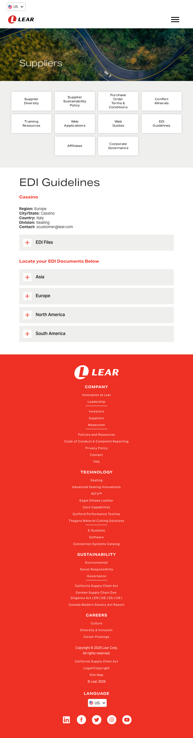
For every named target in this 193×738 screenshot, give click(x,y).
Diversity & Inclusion (96, 630)
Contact (96, 455)
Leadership (96, 402)
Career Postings (96, 637)
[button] (13, 7)
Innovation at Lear (96, 395)
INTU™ (96, 494)
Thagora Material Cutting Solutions (96, 521)
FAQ (97, 461)
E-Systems (96, 530)
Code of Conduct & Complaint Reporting (96, 441)
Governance (96, 576)
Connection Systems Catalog (96, 544)
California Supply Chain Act (96, 586)
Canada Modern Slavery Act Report (97, 605)
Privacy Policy (96, 448)
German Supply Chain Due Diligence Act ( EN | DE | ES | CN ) (96, 595)
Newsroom (96, 425)
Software (96, 537)
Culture (96, 623)
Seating (97, 480)
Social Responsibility (96, 569)
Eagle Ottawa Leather (96, 500)
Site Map (97, 675)
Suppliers (96, 418)
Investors (96, 411)
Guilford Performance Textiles (96, 514)
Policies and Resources (96, 434)
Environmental (96, 562)
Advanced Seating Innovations (96, 487)
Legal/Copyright (97, 668)
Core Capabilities (96, 507)
